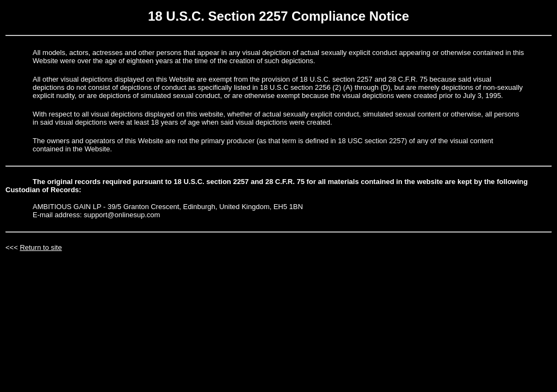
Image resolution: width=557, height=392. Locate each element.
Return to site (40, 247)
